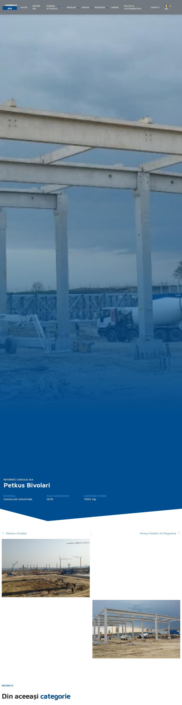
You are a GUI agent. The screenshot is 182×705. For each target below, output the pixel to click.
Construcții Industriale (18, 499)
